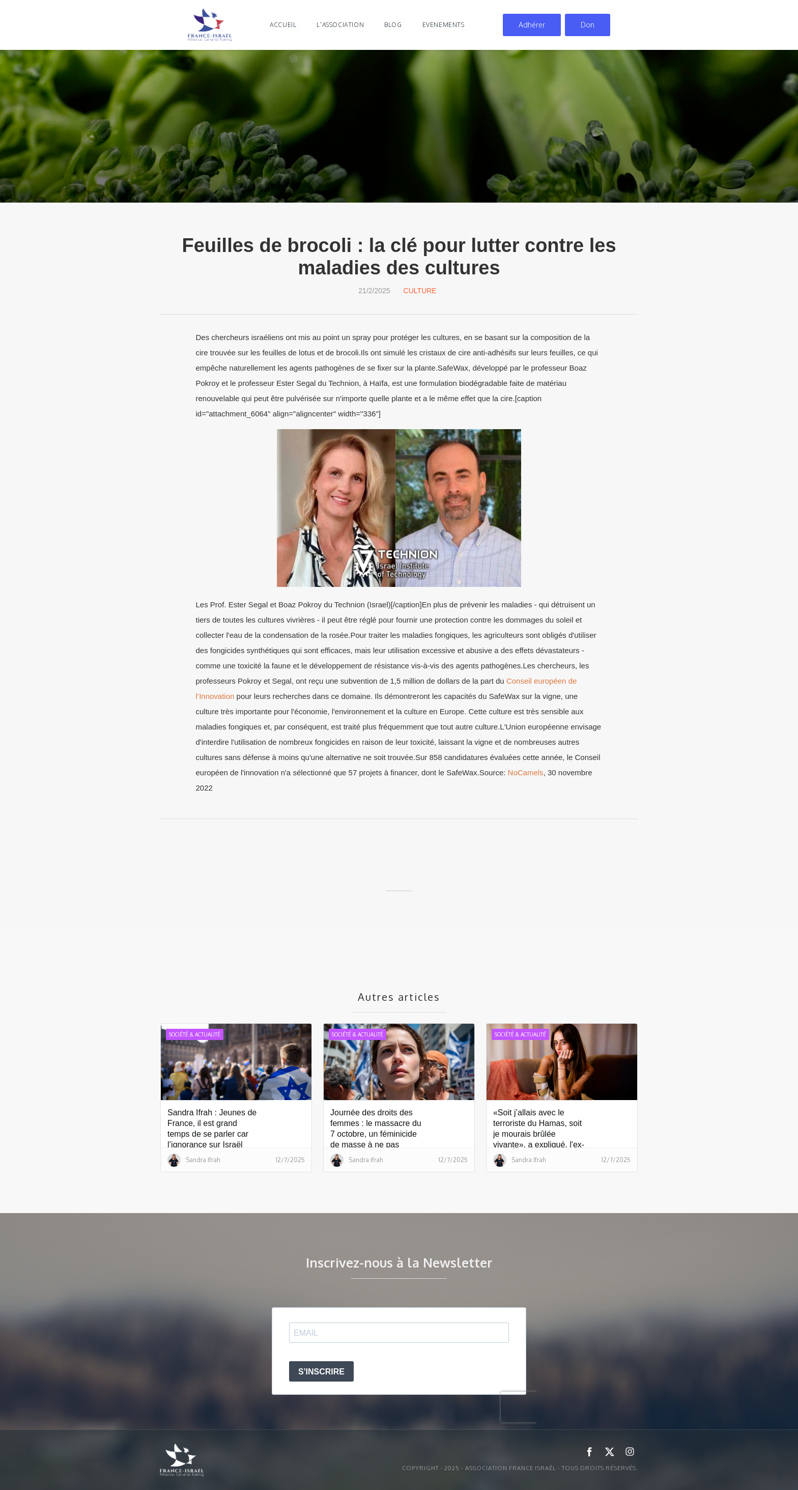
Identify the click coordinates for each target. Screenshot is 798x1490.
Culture (420, 291)
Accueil (283, 25)
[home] (210, 25)
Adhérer (532, 24)
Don (587, 24)
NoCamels (526, 772)
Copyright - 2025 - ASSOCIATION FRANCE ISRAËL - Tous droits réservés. (520, 1468)
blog (393, 25)
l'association (340, 25)
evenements (443, 25)
